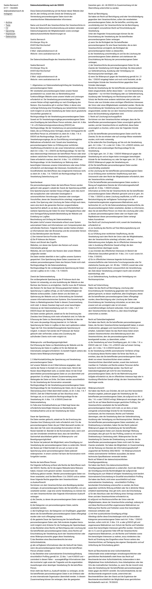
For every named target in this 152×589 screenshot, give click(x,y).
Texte (8, 25)
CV (7, 28)
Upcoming (10, 31)
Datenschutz (11, 36)
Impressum (10, 34)
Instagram (8, 14)
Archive (9, 22)
